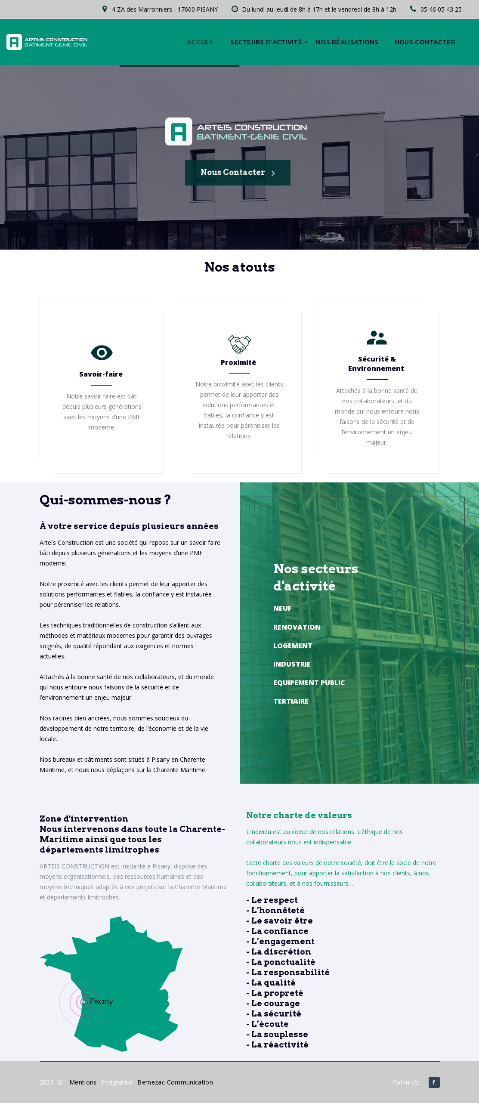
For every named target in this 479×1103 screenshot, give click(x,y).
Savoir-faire (101, 374)
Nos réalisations (347, 42)
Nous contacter (425, 42)
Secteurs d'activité (266, 42)
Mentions (83, 1082)
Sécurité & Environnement (376, 363)
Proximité (238, 362)
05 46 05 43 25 (441, 9)
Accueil (200, 42)
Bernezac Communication (175, 1082)
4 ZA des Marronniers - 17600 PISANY (165, 9)
